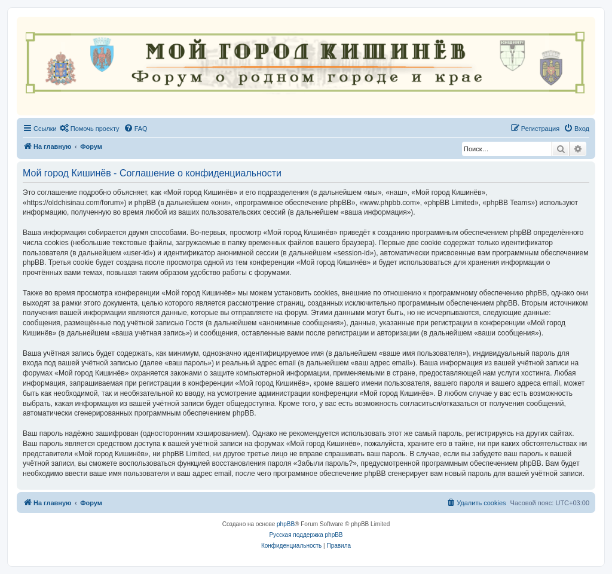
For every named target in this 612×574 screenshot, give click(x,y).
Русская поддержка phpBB (305, 535)
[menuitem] (90, 128)
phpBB (286, 524)
